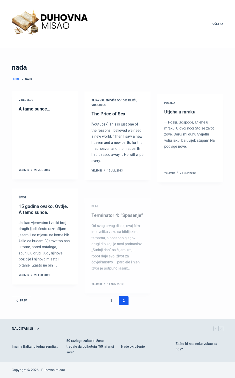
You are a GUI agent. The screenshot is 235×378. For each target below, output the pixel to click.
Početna (217, 24)
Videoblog (26, 100)
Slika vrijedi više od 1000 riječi (113, 101)
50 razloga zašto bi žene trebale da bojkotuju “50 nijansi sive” (90, 346)
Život (22, 200)
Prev (21, 300)
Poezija (169, 106)
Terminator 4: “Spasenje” (117, 226)
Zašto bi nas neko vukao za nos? (196, 347)
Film (94, 216)
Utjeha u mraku (180, 115)
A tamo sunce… (34, 109)
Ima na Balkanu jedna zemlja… (35, 346)
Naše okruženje (133, 346)
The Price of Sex (108, 114)
